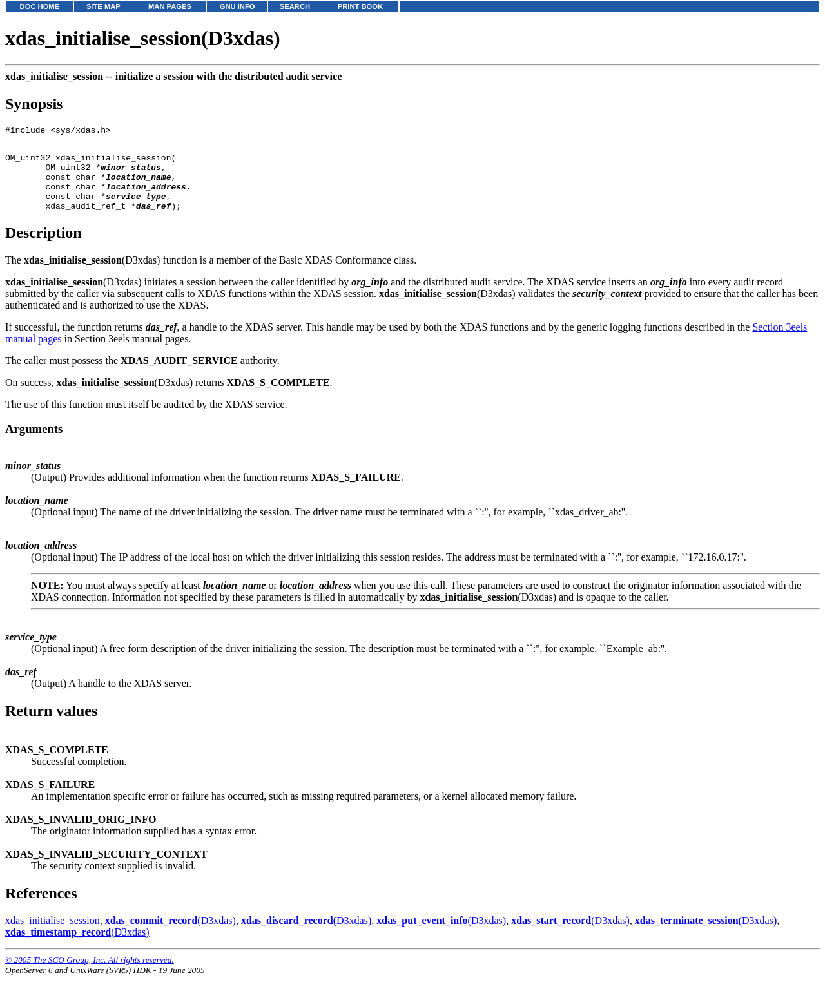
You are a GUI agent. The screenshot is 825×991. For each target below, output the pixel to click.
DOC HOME (40, 6)
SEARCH (295, 6)
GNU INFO (237, 6)
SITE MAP (103, 6)
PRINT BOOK (360, 6)
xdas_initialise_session (52, 935)
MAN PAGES (169, 6)
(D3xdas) (170, 935)
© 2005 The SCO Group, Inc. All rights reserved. (89, 975)
